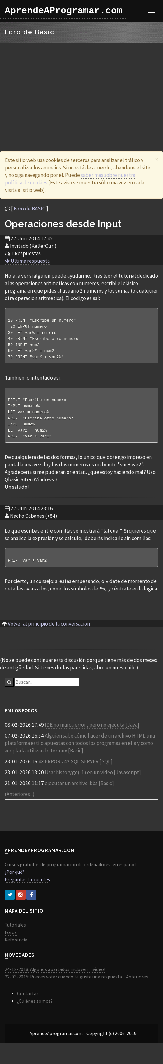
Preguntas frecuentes (27, 885)
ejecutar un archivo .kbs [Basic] (79, 788)
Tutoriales (15, 930)
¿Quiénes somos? (35, 1007)
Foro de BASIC (29, 208)
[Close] (156, 159)
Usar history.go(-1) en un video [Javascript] (93, 778)
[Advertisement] (81, 89)
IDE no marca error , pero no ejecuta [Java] (92, 730)
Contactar (27, 999)
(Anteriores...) (20, 799)
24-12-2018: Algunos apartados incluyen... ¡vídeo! (55, 975)
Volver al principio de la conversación (49, 629)
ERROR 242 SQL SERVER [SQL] (79, 767)
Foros (11, 938)
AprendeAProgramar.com (63, 11)
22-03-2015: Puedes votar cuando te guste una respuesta (63, 982)
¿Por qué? (14, 878)
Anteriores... (138, 982)
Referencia (16, 945)
